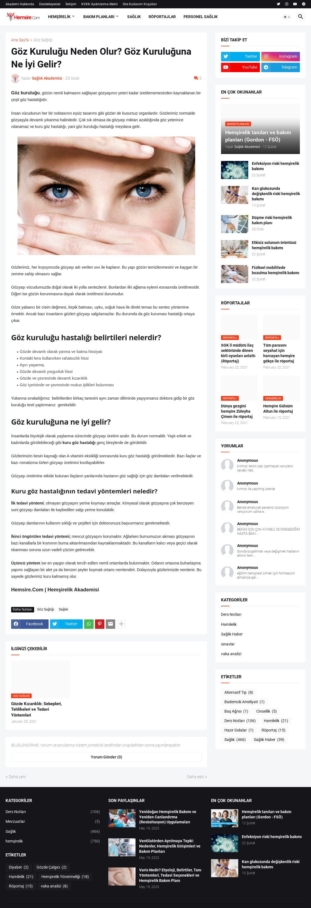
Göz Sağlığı (42, 40)
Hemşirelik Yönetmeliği (65, 877)
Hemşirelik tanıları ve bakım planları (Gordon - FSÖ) (266, 814)
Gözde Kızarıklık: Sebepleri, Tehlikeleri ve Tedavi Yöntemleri (36, 709)
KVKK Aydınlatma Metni (99, 4)
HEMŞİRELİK (59, 16)
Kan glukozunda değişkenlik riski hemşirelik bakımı (276, 193)
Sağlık (63, 609)
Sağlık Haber (232, 634)
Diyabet (19, 867)
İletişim (71, 4)
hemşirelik (53, 841)
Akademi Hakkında (20, 4)
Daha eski (195, 777)
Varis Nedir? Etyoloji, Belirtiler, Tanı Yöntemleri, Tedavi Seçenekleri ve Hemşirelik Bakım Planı (170, 875)
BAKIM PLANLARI (98, 16)
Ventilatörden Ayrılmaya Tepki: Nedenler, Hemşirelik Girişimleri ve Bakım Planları (169, 846)
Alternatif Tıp (238, 692)
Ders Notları (231, 614)
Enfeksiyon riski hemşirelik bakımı (275, 166)
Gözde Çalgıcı (52, 867)
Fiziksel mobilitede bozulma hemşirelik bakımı (275, 270)
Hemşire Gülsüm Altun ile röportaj (278, 408)
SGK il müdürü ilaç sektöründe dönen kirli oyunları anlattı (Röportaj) (238, 353)
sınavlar (228, 644)
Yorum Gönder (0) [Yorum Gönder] (106, 757)
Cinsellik (266, 711)
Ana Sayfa (20, 40)
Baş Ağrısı (236, 711)
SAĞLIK (134, 16)
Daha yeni (17, 777)
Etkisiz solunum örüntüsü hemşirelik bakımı (274, 245)
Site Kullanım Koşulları (140, 4)
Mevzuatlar (53, 821)
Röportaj (273, 730)
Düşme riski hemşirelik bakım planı (272, 220)
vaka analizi (231, 654)
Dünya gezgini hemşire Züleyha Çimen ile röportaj (237, 411)
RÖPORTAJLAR (162, 16)
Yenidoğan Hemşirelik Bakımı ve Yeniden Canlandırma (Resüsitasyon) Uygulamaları (167, 816)
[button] (287, 17)
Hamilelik (229, 624)
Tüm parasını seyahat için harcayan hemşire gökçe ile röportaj (279, 353)
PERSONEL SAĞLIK (201, 16)
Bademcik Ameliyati (244, 702)
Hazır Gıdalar (239, 730)
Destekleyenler (50, 4)
